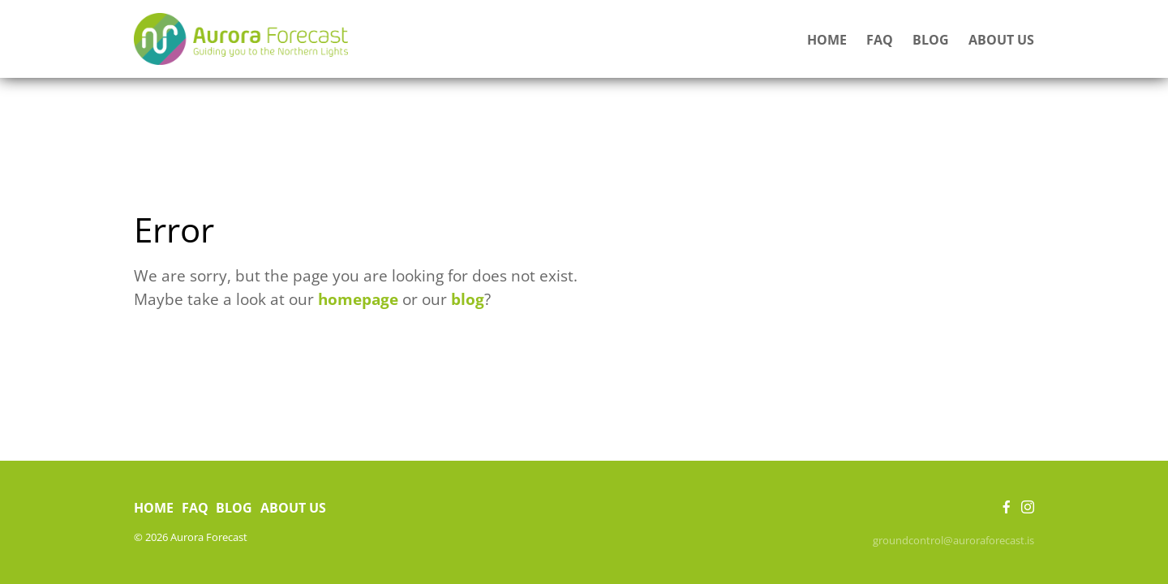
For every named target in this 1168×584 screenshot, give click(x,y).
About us (1001, 40)
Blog (930, 40)
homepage (358, 299)
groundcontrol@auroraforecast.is (953, 540)
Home (827, 40)
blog (467, 299)
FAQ (879, 40)
